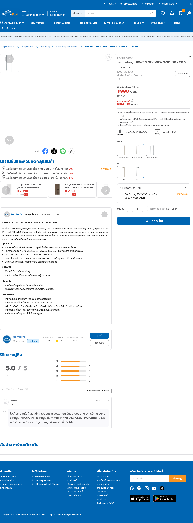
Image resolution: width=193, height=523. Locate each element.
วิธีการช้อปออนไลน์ (8, 476)
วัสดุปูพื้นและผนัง (148, 36)
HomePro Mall (88, 23)
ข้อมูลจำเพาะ (31, 214)
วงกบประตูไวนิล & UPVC (67, 46)
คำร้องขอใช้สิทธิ (74, 495)
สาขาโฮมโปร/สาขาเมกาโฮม (109, 480)
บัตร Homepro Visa (41, 480)
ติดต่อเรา (101, 499)
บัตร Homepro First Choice (45, 484)
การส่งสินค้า (72, 480)
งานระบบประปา (106, 36)
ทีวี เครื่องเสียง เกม (43, 36)
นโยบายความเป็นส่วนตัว (78, 484)
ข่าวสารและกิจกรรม (105, 488)
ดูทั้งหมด (106, 169)
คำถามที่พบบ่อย (7, 480)
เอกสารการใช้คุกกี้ (75, 491)
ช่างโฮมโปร (157, 23)
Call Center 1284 (105, 503)
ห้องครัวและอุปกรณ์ (130, 36)
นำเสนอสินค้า (103, 495)
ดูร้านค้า (99, 335)
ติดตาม (177, 479)
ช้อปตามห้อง (37, 23)
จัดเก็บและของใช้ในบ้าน (63, 36)
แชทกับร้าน (99, 342)
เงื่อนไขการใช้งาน (74, 476)
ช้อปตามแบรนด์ (62, 23)
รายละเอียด (182, 194)
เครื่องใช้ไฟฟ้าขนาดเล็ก (24, 36)
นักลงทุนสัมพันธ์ (104, 484)
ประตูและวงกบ (27, 46)
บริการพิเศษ (6, 28)
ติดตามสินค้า (6, 488)
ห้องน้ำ (118, 36)
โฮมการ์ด (110, 3)
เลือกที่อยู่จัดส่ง (33, 14)
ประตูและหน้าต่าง (7, 46)
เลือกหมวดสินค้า (12, 23)
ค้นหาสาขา (148, 3)
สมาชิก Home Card (41, 476)
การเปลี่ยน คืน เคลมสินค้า (11, 484)
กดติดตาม (33, 341)
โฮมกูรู (137, 23)
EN (191, 3)
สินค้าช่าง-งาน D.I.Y (113, 23)
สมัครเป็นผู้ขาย (128, 3)
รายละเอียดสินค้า (12, 214)
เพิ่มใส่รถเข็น (154, 220)
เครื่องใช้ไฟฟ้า (6, 36)
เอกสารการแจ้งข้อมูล (76, 488)
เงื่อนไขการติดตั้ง (51, 214)
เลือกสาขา (59, 14)
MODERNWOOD (125, 58)
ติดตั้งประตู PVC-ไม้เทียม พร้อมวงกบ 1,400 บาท (139, 196)
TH (184, 3)
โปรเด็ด (176, 23)
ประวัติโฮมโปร (103, 476)
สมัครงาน (101, 491)
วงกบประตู (45, 46)
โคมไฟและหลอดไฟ (165, 36)
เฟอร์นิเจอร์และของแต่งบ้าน (87, 36)
